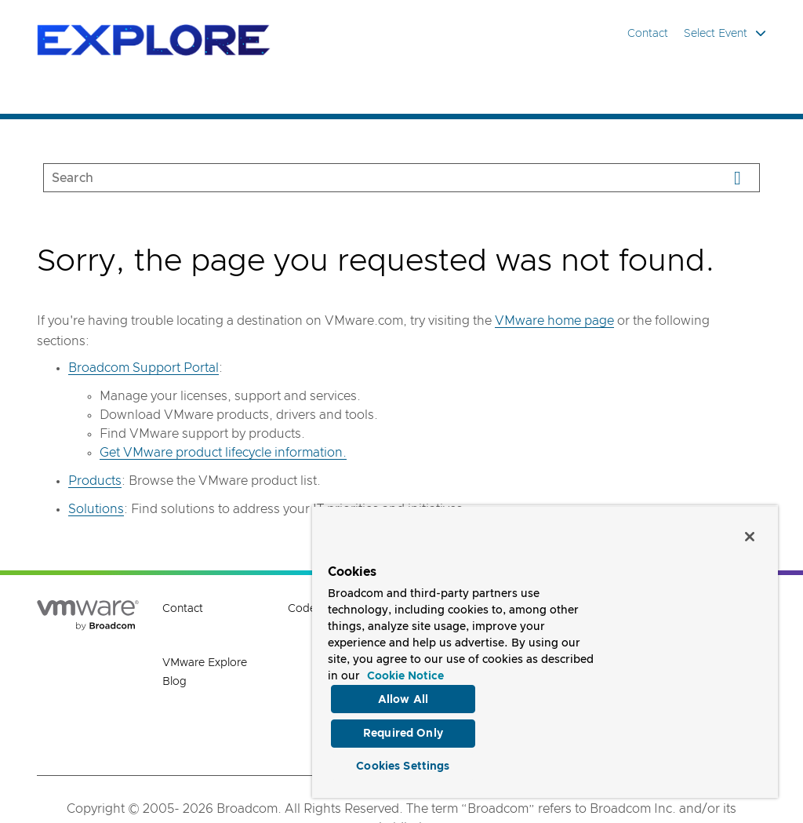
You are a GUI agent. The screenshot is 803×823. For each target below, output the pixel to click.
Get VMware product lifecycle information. (223, 452)
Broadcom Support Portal (143, 368)
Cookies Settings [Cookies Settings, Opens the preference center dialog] (402, 763)
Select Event (725, 33)
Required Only (403, 728)
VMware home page (554, 321)
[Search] (737, 177)
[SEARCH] (366, 177)
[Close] (749, 529)
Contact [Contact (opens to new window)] (182, 608)
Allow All (403, 691)
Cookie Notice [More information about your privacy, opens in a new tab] (405, 669)
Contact (647, 33)
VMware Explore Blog (204, 672)
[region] (545, 647)
